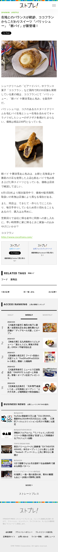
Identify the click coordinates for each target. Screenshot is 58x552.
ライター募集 (36, 537)
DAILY (10, 315)
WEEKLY (29, 315)
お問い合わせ (23, 537)
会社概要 (9, 532)
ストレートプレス (29, 493)
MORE (29, 485)
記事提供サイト (9, 537)
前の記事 (5, 292)
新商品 (14, 279)
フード (4, 279)
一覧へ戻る (29, 292)
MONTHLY (47, 315)
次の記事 (53, 292)
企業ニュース (50, 537)
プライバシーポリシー (23, 532)
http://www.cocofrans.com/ (16, 236)
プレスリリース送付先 (44, 532)
